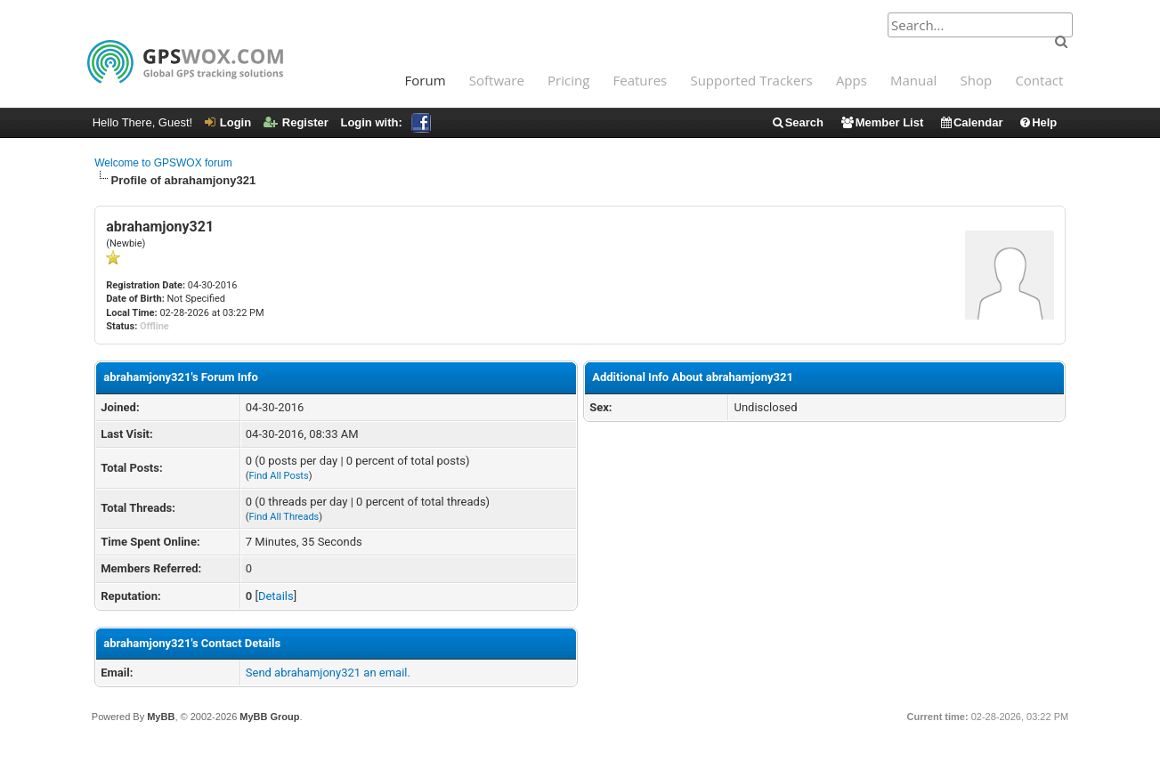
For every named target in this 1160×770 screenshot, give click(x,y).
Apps (851, 80)
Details (276, 596)
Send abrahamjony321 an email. (328, 672)
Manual (913, 80)
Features (640, 80)
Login (228, 122)
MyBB (160, 716)
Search (797, 122)
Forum (425, 80)
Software (496, 80)
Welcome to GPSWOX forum (162, 163)
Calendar (971, 122)
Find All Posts (279, 476)
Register (296, 122)
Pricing (568, 80)
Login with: (385, 122)
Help (1037, 122)
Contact (1039, 80)
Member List (882, 122)
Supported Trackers (751, 80)
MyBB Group (269, 716)
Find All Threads (284, 517)
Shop (977, 80)
